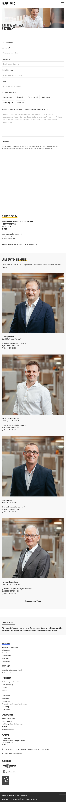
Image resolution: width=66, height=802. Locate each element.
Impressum (5, 799)
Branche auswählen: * (10, 92)
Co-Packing (5, 707)
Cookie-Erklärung (31, 799)
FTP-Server (45, 749)
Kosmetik (20, 97)
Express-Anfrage (8, 623)
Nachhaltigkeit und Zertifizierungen (12, 724)
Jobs (8, 729)
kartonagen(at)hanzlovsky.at (30, 749)
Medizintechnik (33, 97)
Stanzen (4, 690)
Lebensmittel (7, 97)
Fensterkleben (6, 696)
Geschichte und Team (8, 718)
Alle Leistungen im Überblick (10, 682)
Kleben (4, 693)
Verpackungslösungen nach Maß (12, 670)
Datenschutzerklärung (17, 799)
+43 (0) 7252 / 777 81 (11, 749)
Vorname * (6, 48)
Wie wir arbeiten (7, 721)
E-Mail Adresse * (8, 70)
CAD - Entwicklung (7, 685)
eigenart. (25, 795)
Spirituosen (46, 97)
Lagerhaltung (6, 709)
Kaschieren (5, 698)
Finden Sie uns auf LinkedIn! (13, 753)
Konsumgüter (8, 103)
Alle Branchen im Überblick (10, 647)
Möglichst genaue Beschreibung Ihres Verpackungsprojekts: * (25, 109)
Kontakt (4, 727)
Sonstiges (20, 103)
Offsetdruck (5, 687)
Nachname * (6, 59)
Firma (4, 81)
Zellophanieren (6, 701)
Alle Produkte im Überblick (10, 673)
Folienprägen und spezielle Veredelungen (14, 704)
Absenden (6, 141)
